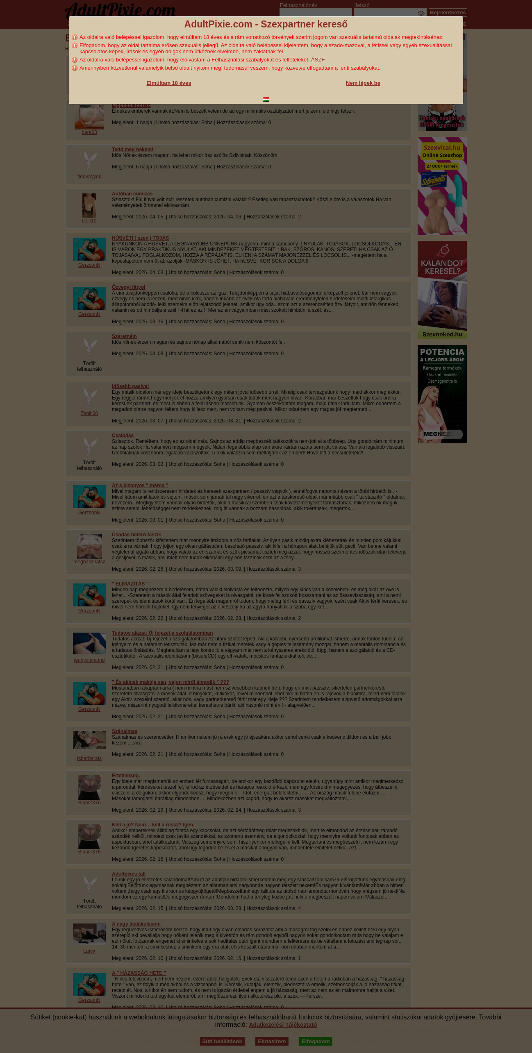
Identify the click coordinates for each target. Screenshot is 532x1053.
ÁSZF (318, 60)
